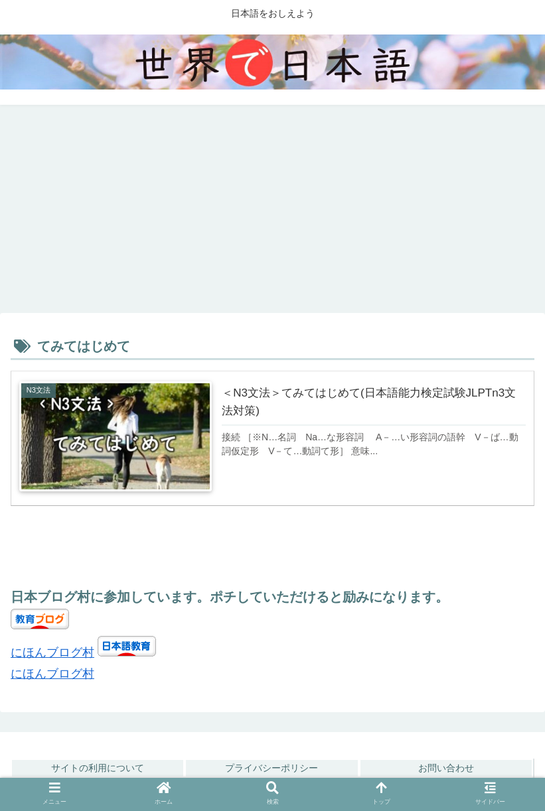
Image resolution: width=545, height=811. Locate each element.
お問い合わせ (446, 768)
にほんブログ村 (52, 652)
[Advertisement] (272, 213)
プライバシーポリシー (271, 768)
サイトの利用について (97, 768)
